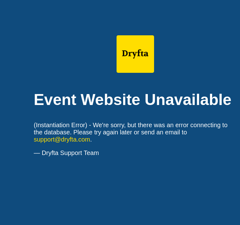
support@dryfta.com (62, 139)
